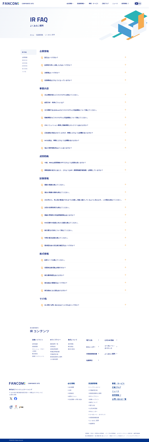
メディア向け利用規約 (110, 433)
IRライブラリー (55, 340)
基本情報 (70, 344)
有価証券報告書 (54, 352)
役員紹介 (71, 393)
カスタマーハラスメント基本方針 (124, 433)
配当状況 (35, 354)
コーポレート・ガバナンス (97, 414)
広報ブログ (105, 3)
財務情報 (24, 66)
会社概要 (71, 387)
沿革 (70, 390)
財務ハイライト (37, 340)
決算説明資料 (54, 349)
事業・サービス (93, 3)
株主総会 (70, 346)
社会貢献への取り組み (75, 399)
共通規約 (87, 433)
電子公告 (92, 405)
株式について (72, 340)
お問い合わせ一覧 (119, 399)
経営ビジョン (73, 396)
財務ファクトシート (38, 356)
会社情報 (69, 3)
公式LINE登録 (93, 408)
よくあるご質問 (94, 420)
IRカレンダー (93, 411)
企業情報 (24, 57)
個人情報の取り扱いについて (101, 436)
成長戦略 (24, 63)
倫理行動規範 (137, 433)
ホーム (32, 35)
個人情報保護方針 (89, 436)
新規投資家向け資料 (56, 357)
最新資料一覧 (54, 344)
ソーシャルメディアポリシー (133, 436)
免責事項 (92, 423)
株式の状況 (71, 349)
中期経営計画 (54, 354)
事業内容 (24, 60)
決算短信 (52, 346)
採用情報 (124, 3)
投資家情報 (80, 3)
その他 (24, 71)
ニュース (115, 3)
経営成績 (35, 344)
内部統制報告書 (94, 418)
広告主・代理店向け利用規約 (97, 433)
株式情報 (24, 69)
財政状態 (35, 346)
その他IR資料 (54, 359)
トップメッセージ (95, 387)
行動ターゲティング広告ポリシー (117, 436)
